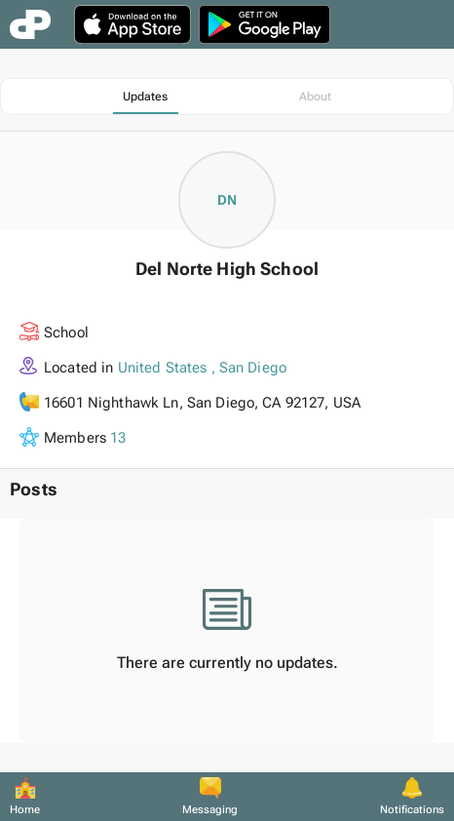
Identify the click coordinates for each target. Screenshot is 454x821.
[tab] (145, 96)
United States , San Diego (202, 367)
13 (118, 438)
